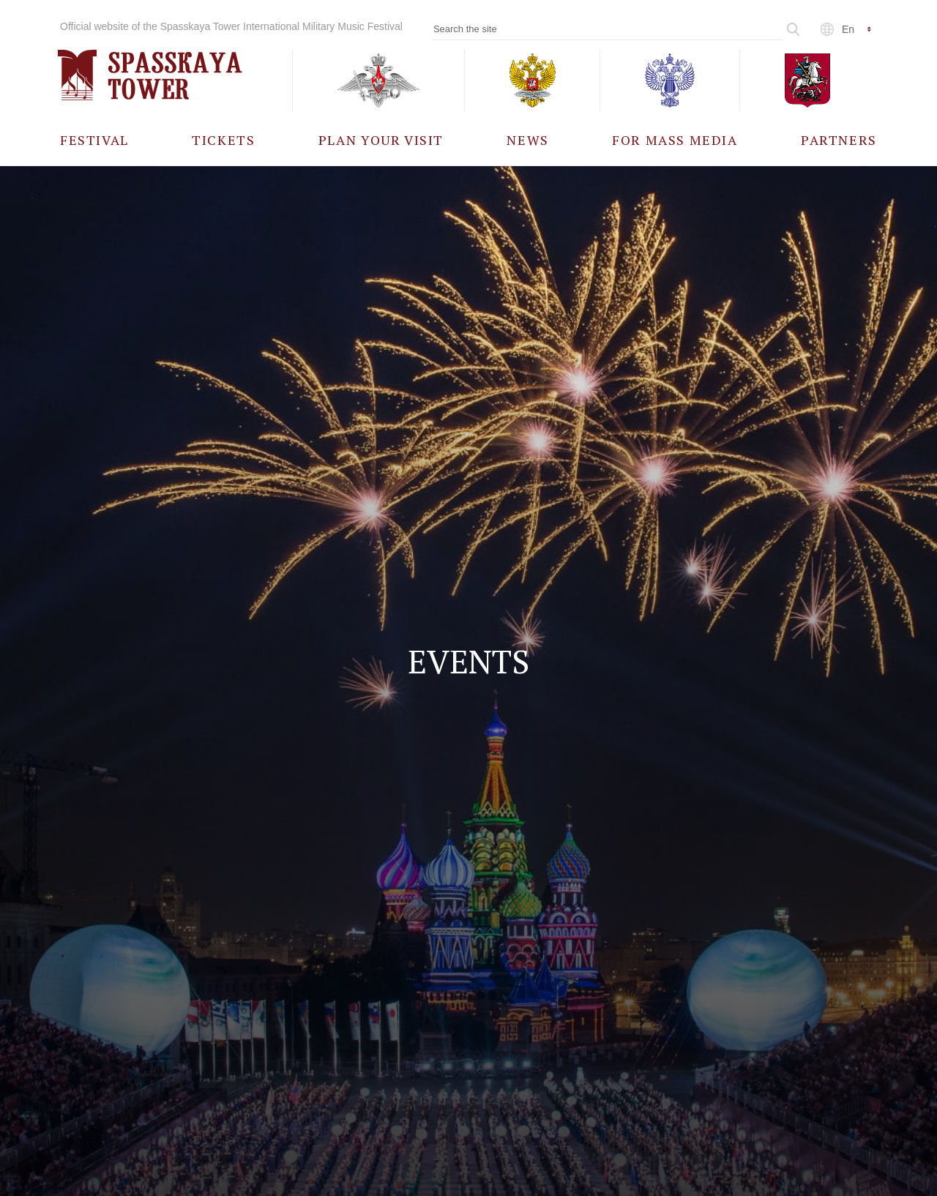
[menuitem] (94, 139)
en (848, 29)
